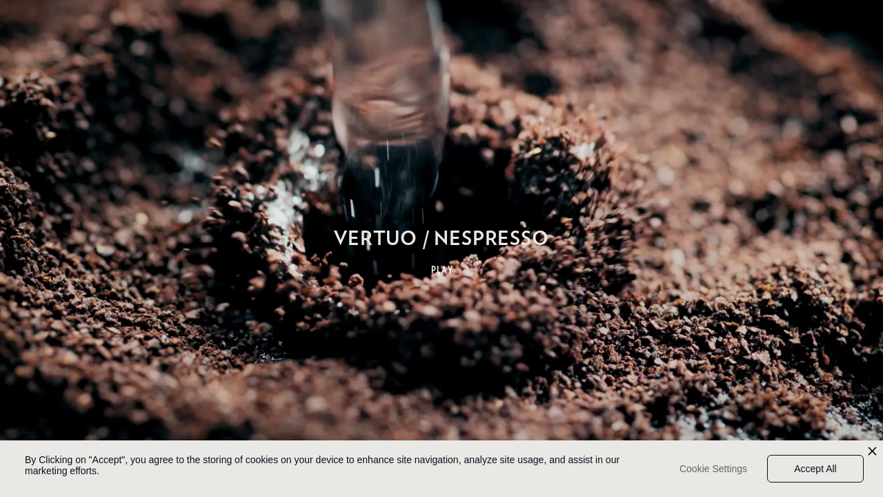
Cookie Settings (713, 468)
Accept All (815, 468)
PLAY (442, 269)
